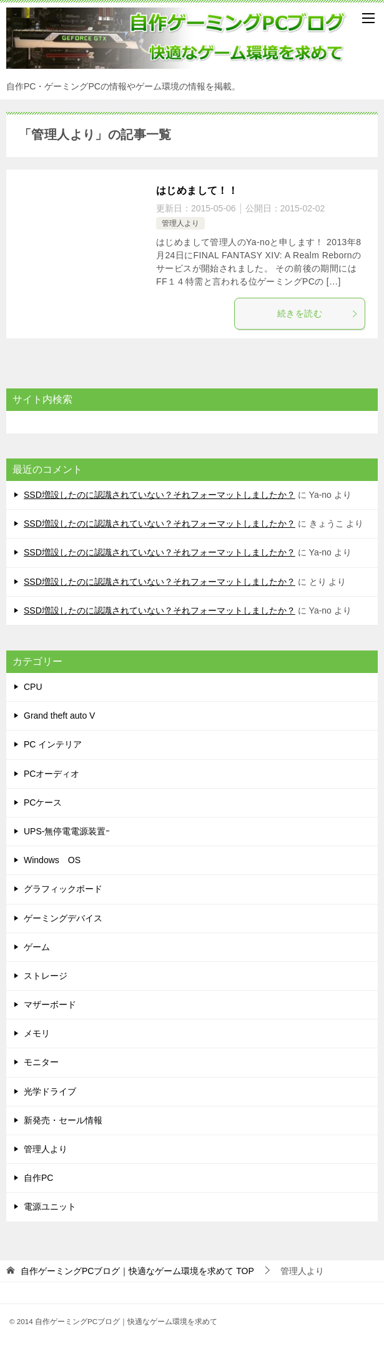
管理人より (180, 223)
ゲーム (37, 947)
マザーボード (50, 1004)
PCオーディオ (51, 774)
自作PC (38, 1178)
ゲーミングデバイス (63, 918)
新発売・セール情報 (63, 1120)
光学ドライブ (50, 1091)
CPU (33, 687)
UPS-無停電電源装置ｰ (67, 831)
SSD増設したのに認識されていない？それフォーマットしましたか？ (159, 495)
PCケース (43, 802)
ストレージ (45, 976)
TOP (137, 1271)
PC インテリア (53, 744)
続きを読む (317, 313)
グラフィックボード (63, 889)
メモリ (37, 1033)
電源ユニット (50, 1207)
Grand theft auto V (59, 716)
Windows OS (52, 860)
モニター (41, 1062)
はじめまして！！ (197, 190)
